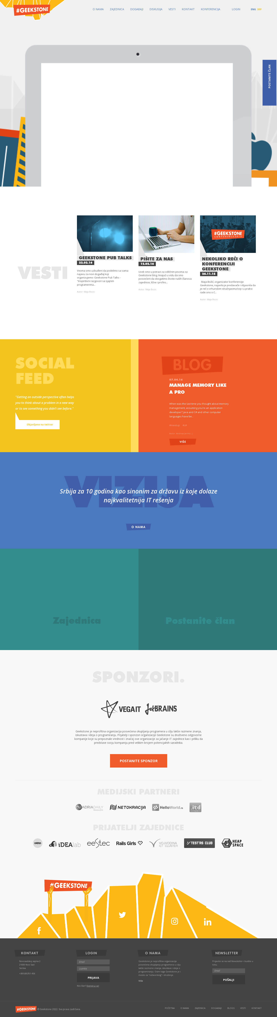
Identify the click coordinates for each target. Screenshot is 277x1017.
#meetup (174, 425)
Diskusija (155, 9)
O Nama (98, 9)
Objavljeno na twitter (35, 424)
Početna (170, 1008)
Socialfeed (44, 372)
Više (183, 441)
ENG (253, 9)
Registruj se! (93, 985)
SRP (259, 9)
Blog (198, 364)
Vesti (172, 9)
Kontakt (188, 9)
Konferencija (210, 9)
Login (233, 9)
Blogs (230, 1008)
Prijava (93, 977)
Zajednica (117, 9)
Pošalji (228, 980)
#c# (185, 425)
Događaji (136, 9)
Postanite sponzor (139, 761)
